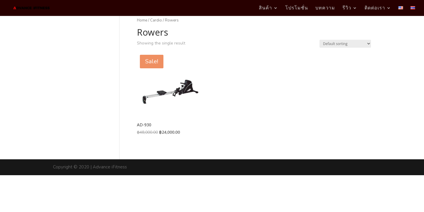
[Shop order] (345, 44)
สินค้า (265, 8)
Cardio (156, 20)
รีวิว (346, 8)
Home (142, 20)
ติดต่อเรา (375, 8)
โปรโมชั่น (296, 8)
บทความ (325, 8)
